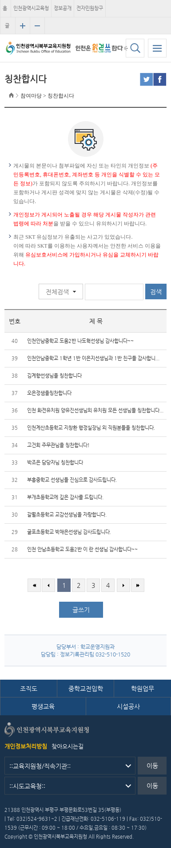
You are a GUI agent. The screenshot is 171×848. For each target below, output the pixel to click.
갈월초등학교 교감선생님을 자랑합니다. (67, 515)
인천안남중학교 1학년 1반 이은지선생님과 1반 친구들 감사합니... (93, 358)
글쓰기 (81, 609)
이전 (48, 585)
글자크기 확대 (22, 26)
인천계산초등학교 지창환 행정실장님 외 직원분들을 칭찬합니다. (91, 428)
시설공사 (128, 706)
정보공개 (63, 8)
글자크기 (7, 28)
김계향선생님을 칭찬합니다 (54, 376)
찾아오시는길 (68, 746)
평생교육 (43, 706)
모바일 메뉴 (157, 48)
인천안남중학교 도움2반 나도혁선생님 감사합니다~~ (80, 341)
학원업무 (142, 688)
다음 (123, 585)
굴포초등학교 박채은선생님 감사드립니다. (69, 532)
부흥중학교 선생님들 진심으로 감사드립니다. (72, 480)
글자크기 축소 (37, 25)
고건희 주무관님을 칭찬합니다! (58, 445)
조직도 (28, 688)
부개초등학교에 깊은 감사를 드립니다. (65, 497)
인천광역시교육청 (31, 8)
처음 (34, 585)
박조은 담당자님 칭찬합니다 (55, 462)
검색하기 (135, 48)
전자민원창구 (89, 8)
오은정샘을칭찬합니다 (49, 393)
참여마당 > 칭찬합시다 (47, 96)
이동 (152, 765)
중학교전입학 (85, 688)
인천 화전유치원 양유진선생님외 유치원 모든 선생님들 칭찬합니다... (95, 410)
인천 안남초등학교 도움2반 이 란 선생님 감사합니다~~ (82, 549)
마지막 (137, 585)
